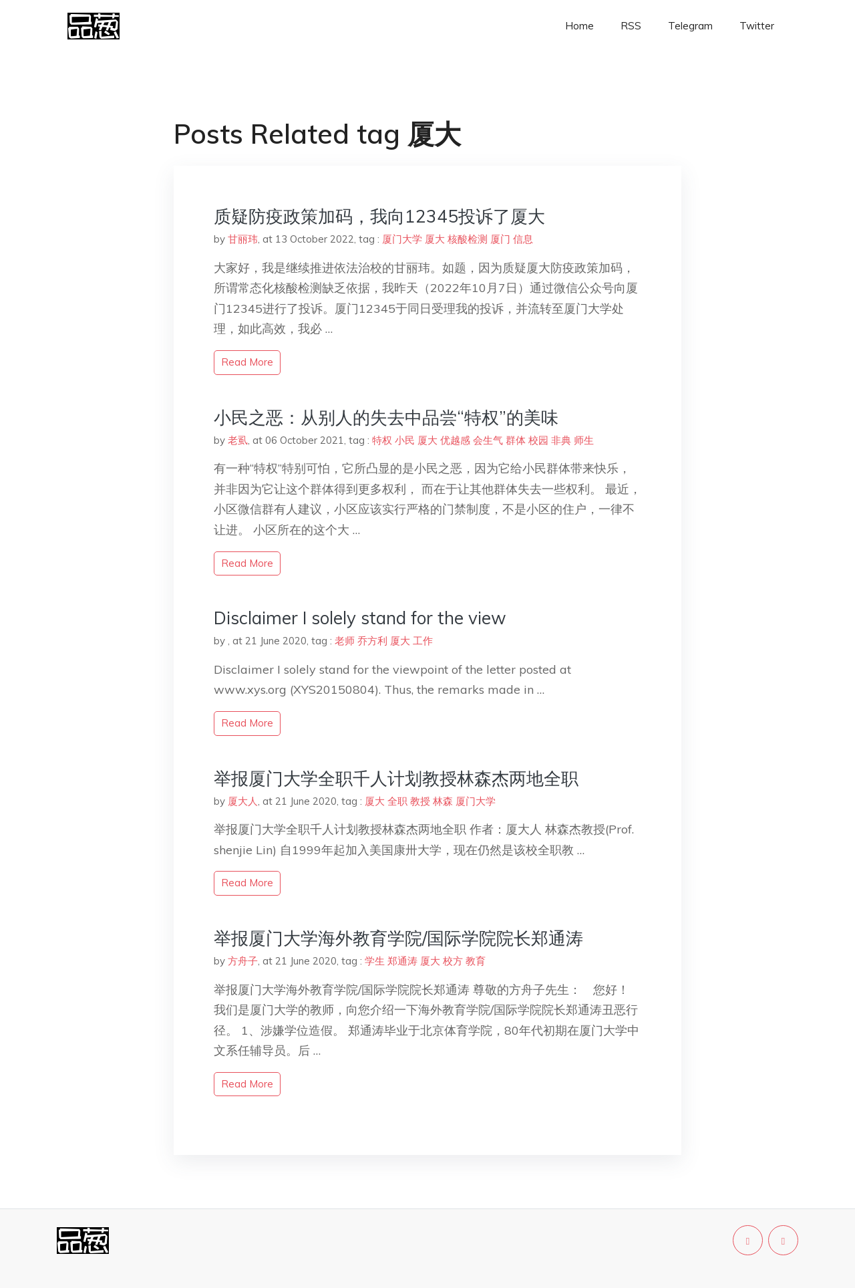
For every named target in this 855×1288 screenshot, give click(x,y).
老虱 (238, 440)
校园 (538, 440)
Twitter (756, 25)
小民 (405, 440)
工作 (423, 640)
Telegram (690, 25)
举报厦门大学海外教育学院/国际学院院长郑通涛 (398, 938)
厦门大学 (402, 239)
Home (579, 25)
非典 (561, 440)
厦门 (500, 239)
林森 (443, 801)
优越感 (455, 440)
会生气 (488, 440)
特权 (382, 440)
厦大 (435, 239)
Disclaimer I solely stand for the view (360, 618)
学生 (375, 960)
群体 (516, 440)
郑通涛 (402, 960)
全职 (397, 801)
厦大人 (243, 801)
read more (247, 362)
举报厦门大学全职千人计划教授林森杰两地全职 (396, 778)
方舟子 (243, 960)
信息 (523, 239)
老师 (345, 640)
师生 (584, 440)
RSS (631, 25)
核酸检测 (468, 239)
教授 (420, 801)
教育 (476, 960)
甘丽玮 (243, 239)
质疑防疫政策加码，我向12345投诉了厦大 (379, 216)
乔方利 (372, 640)
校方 (453, 960)
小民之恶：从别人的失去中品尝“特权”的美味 (386, 417)
